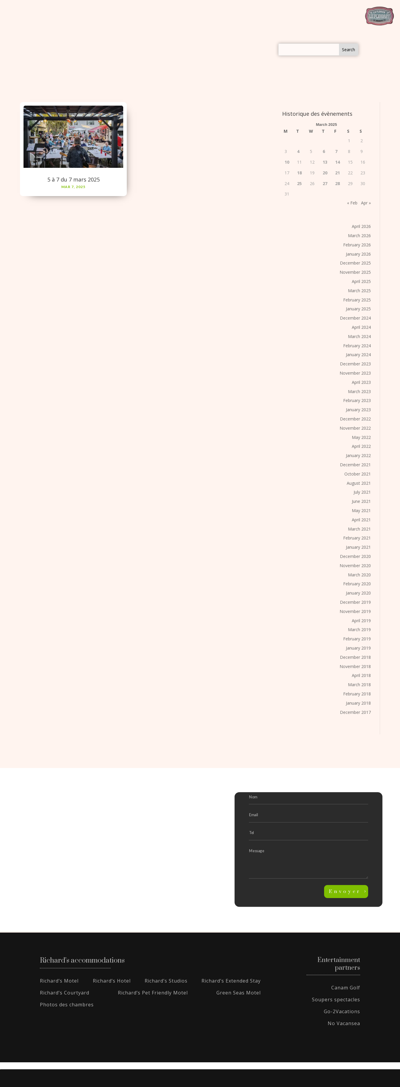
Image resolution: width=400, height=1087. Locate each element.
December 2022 (355, 419)
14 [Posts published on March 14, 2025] (337, 162)
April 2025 (361, 281)
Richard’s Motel (59, 980)
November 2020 (355, 565)
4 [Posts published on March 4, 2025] (298, 151)
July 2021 (362, 492)
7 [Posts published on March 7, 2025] (336, 151)
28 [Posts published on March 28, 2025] (337, 183)
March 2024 (359, 336)
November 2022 (355, 428)
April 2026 (361, 226)
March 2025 (359, 290)
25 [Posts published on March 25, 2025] (299, 183)
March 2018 (359, 684)
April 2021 (361, 520)
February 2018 (357, 694)
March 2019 (359, 629)
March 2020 (359, 575)
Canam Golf (345, 987)
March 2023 (359, 391)
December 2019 (355, 602)
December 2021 (355, 464)
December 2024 (355, 318)
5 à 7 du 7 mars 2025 (73, 179)
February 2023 (357, 400)
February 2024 (357, 345)
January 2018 (358, 703)
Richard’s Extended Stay (231, 980)
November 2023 (355, 373)
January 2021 (358, 547)
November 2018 (355, 666)
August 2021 (359, 483)
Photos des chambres (67, 1004)
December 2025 (355, 263)
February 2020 (357, 583)
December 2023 (355, 364)
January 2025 (358, 309)
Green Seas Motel (238, 992)
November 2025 (355, 272)
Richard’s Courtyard (64, 992)
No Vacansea (344, 1023)
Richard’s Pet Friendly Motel (153, 992)
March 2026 (359, 235)
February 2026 (357, 245)
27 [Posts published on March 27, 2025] (325, 183)
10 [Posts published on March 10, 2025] (287, 162)
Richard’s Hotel (112, 980)
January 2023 (358, 409)
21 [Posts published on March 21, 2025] (337, 173)
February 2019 (357, 639)
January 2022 (358, 455)
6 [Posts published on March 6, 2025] (324, 151)
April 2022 (361, 446)
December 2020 (355, 556)
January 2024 (358, 354)
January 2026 (358, 254)
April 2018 (361, 675)
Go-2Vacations (342, 1011)
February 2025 (357, 300)
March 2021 (359, 529)
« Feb (352, 203)
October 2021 (357, 474)
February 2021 (357, 538)
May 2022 (361, 437)
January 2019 (358, 648)
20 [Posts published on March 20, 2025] (325, 173)
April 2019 (361, 620)
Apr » (366, 203)
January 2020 (358, 593)
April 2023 (361, 382)
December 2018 (355, 657)
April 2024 (361, 327)
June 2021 (361, 501)
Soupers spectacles (336, 999)
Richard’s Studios (166, 980)
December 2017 (355, 712)
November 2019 (355, 611)
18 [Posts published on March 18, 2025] (299, 173)
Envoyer (345, 891)
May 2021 (361, 510)
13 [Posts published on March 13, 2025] (325, 162)
